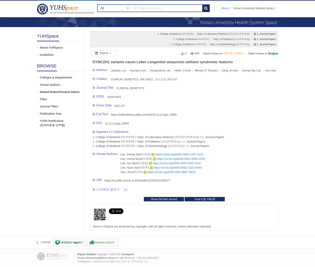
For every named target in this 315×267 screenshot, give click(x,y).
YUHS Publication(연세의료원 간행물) (52, 123)
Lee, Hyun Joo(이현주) (135, 167)
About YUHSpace (51, 47)
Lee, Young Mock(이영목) (136, 158)
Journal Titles (49, 106)
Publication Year (51, 113)
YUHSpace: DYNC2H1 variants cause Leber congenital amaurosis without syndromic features (66, 9)
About (225, 8)
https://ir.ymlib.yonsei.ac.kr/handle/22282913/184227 (137, 180)
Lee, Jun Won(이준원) (134, 163)
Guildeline (46, 54)
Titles (43, 99)
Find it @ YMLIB (204, 199)
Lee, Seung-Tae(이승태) (135, 154)
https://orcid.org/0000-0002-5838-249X (179, 158)
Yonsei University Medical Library (253, 8)
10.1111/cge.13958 (117, 123)
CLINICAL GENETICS (130, 88)
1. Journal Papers (266, 34)
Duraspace (128, 254)
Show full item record (164, 199)
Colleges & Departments (56, 77)
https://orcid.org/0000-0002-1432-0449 (176, 167)
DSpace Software (86, 254)
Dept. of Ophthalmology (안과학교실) (230, 44)
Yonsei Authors (50, 84)
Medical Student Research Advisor (60, 92)
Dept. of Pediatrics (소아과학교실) (231, 39)
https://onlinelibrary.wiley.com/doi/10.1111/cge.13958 (144, 114)
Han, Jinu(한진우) (131, 172)
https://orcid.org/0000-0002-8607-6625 (169, 172)
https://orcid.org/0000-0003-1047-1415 (177, 154)
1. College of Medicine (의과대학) (175, 34)
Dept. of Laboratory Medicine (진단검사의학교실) (223, 34)
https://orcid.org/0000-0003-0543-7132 (175, 163)
